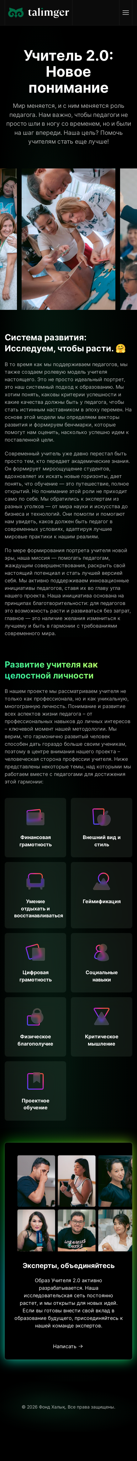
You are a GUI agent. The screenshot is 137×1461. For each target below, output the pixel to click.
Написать (64, 1346)
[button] (125, 12)
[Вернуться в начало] (38, 12)
